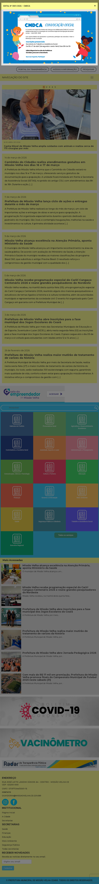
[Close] (95, 5)
